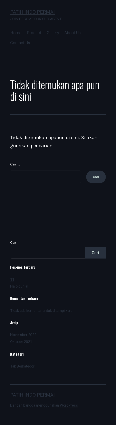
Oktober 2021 (21, 342)
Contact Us (20, 42)
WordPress (69, 405)
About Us (72, 32)
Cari (14, 242)
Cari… (15, 164)
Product (34, 32)
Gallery (53, 32)
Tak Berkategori (22, 366)
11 (12, 279)
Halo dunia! (19, 286)
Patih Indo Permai (32, 12)
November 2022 (23, 335)
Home (15, 32)
